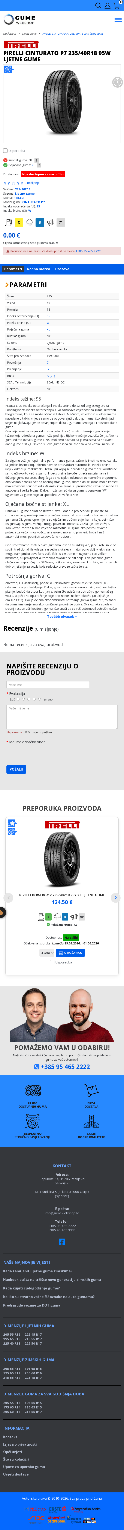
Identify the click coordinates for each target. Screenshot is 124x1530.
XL (33, 165)
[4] (34, 699)
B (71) (51, 376)
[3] (28, 699)
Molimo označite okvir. (27, 742)
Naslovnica (9, 33)
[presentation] (39, 753)
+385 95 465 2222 (88, 251)
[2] (23, 699)
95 (38, 206)
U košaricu (70, 953)
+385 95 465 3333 (62, 1230)
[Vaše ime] (48, 684)
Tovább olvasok (62, 616)
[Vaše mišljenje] (62, 717)
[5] (39, 699)
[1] (18, 699)
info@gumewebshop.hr (62, 1213)
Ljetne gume (29, 33)
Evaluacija (17, 694)
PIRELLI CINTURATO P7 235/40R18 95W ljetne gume (72, 33)
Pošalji (16, 769)
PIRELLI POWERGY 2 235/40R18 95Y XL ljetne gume (62, 895)
